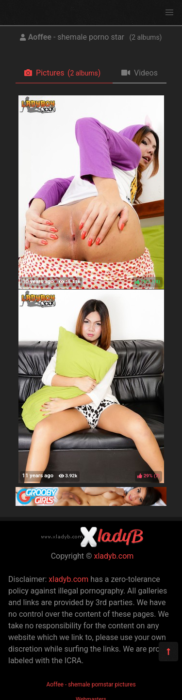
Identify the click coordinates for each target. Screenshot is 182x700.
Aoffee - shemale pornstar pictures (90, 684)
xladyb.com (114, 556)
